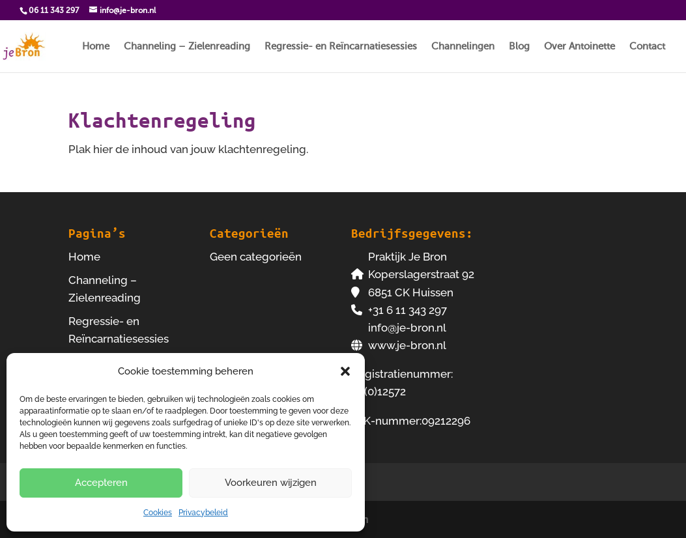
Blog (519, 46)
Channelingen (462, 46)
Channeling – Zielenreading (187, 46)
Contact (647, 46)
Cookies (157, 512)
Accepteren (101, 482)
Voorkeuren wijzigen (271, 482)
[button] (345, 371)
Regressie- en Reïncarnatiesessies (340, 46)
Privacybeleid (203, 512)
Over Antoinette (579, 46)
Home (95, 46)
